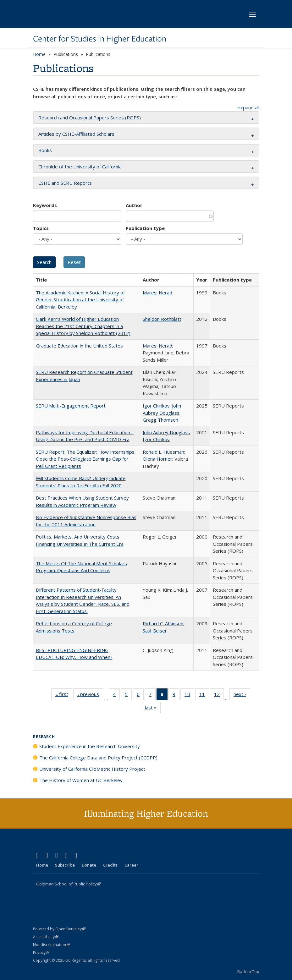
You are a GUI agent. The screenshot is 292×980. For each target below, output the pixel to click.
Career (131, 865)
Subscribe (65, 865)
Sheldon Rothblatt (162, 319)
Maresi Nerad (157, 292)
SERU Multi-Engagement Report (71, 405)
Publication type (145, 228)
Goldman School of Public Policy (68, 884)
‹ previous (90, 695)
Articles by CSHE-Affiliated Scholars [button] (76, 134)
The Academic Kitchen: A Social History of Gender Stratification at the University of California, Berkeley (80, 299)
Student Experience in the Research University (89, 746)
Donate (89, 865)
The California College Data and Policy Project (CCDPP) (98, 757)
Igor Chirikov (156, 405)
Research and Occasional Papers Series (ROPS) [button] (89, 117)
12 (219, 695)
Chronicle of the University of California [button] (80, 166)
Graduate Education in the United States (79, 345)
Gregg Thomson (160, 420)
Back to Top (248, 971)
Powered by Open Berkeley (59, 929)
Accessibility (45, 936)
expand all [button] (248, 107)
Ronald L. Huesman (163, 452)
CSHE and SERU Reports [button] (65, 183)
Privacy (41, 952)
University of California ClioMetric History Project (92, 769)
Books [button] (45, 150)
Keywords (45, 205)
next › (242, 695)
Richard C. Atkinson (163, 623)
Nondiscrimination (51, 944)
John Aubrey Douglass (166, 432)
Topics (41, 228)
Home (39, 54)
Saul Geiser (155, 630)
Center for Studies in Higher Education (99, 38)
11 (204, 695)
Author (134, 205)
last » (153, 709)
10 (189, 695)
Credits (110, 865)
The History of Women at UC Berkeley (81, 780)
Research (44, 736)
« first (63, 695)
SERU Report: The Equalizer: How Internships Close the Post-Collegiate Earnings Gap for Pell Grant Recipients (85, 459)
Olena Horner (157, 459)
